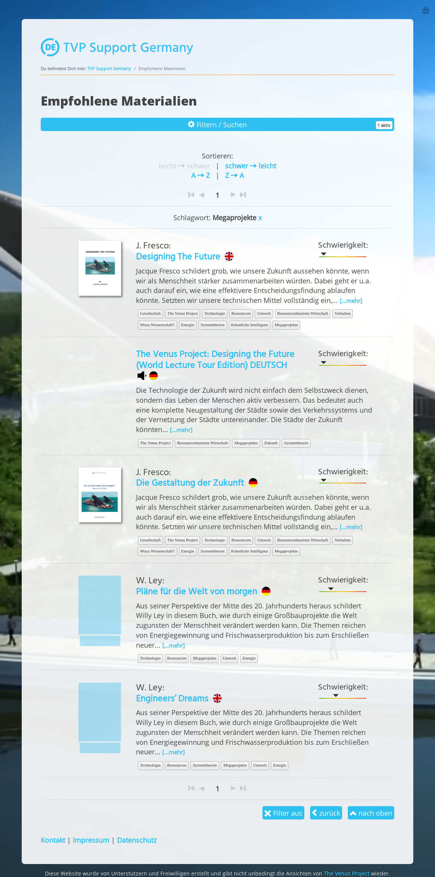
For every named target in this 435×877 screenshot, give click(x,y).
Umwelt (263, 313)
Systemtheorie (213, 324)
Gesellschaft (150, 313)
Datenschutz (137, 840)
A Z (200, 175)
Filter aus (283, 813)
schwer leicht (250, 165)
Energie (187, 324)
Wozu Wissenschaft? (157, 324)
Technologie (214, 313)
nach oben (371, 813)
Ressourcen (241, 313)
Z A (234, 175)
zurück (326, 813)
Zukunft (271, 442)
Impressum (91, 840)
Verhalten (342, 313)
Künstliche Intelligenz (249, 324)
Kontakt (53, 840)
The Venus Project (182, 313)
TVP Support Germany (109, 68)
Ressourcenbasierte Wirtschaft (302, 313)
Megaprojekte (286, 324)
